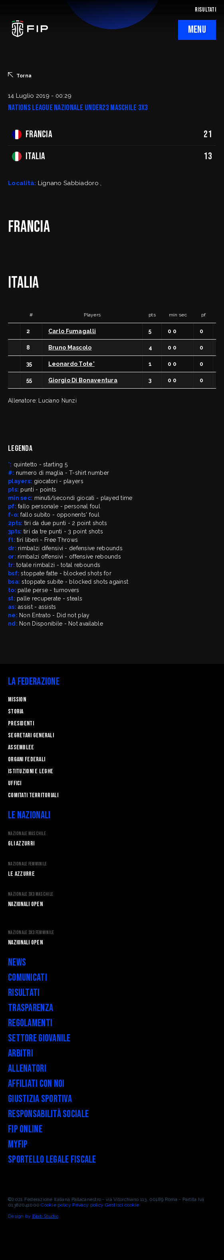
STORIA (16, 711)
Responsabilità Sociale (48, 1114)
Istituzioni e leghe (30, 771)
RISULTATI (205, 10)
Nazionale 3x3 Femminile (31, 933)
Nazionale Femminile (27, 864)
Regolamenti (30, 1023)
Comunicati (27, 978)
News (17, 962)
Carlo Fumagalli (72, 331)
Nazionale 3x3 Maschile (30, 894)
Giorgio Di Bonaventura (82, 380)
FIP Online (25, 1129)
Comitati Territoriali (33, 795)
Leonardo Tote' (71, 364)
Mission (17, 699)
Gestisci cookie (122, 1205)
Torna (20, 75)
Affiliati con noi (36, 1084)
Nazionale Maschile (27, 834)
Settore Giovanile (39, 1038)
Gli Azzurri (21, 843)
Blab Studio (45, 1216)
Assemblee (21, 747)
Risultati (24, 993)
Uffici (15, 783)
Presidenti (21, 723)
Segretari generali (31, 735)
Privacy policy (87, 1205)
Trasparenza (30, 1008)
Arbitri (20, 1053)
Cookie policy (56, 1205)
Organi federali (26, 759)
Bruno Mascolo (70, 347)
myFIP (18, 1144)
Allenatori (27, 1069)
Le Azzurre (21, 874)
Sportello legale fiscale (52, 1159)
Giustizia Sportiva (40, 1099)
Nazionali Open (25, 904)
